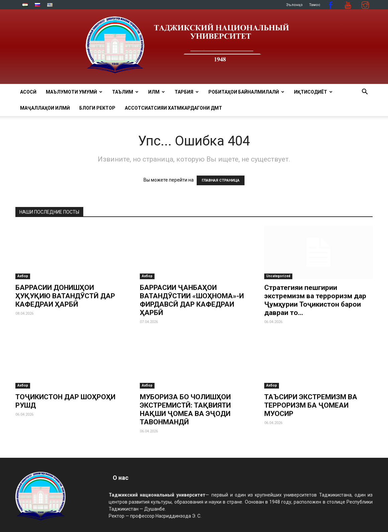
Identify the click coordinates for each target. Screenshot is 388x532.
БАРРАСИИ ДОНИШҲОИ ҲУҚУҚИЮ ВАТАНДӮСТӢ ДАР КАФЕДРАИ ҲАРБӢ (65, 296)
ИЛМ (156, 92)
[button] (365, 92)
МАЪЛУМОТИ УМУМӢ (74, 92)
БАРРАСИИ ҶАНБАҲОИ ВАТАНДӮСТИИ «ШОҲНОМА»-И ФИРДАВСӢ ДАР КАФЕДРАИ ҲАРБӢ (192, 300)
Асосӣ (28, 92)
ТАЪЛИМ (125, 92)
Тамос (314, 5)
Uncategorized (278, 276)
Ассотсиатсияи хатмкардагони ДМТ (173, 108)
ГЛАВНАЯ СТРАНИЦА (220, 180)
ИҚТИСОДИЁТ (313, 92)
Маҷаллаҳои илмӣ (45, 108)
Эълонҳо (294, 5)
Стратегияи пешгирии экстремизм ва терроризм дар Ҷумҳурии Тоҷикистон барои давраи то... (315, 300)
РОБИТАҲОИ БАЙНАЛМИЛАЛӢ (246, 92)
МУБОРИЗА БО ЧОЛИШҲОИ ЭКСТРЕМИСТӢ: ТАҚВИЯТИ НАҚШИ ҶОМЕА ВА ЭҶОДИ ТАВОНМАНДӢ (185, 405)
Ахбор (22, 276)
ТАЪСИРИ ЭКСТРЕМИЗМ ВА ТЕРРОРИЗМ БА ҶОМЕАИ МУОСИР (310, 405)
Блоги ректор (97, 108)
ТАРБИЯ (187, 92)
